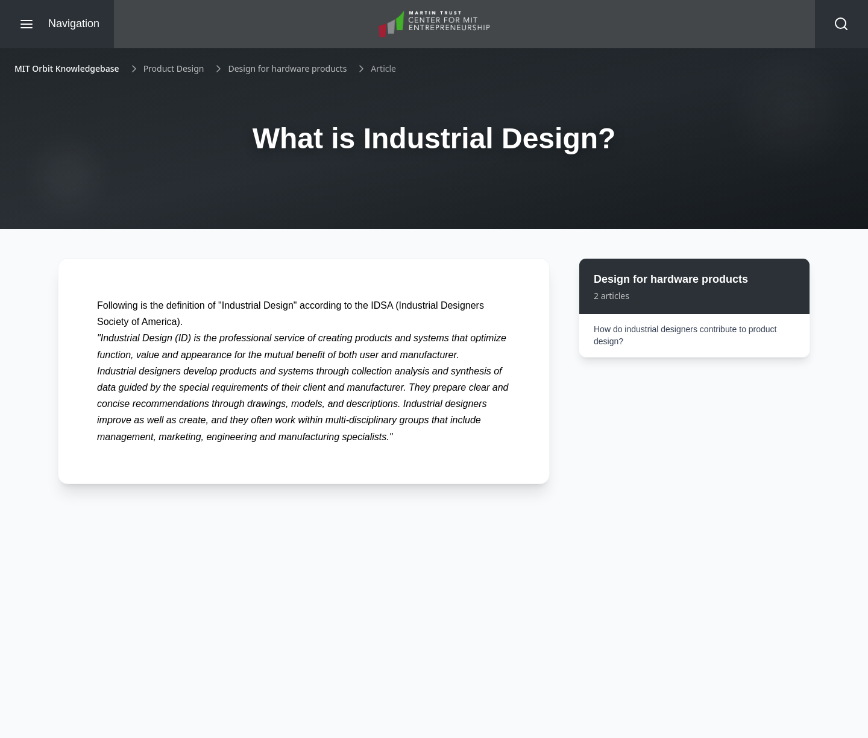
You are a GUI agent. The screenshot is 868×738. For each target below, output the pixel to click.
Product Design (173, 68)
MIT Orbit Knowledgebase (66, 68)
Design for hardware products (287, 68)
